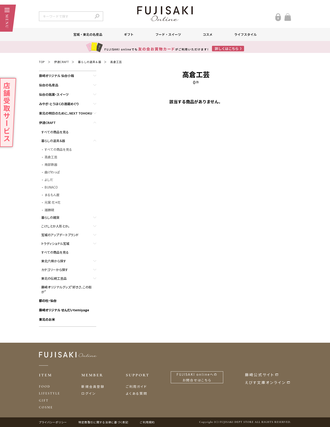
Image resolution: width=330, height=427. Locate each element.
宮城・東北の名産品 (87, 34)
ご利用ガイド (136, 386)
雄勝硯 (49, 210)
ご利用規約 (147, 422)
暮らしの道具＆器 (89, 62)
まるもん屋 (52, 194)
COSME (46, 407)
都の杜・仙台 (48, 300)
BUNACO (51, 187)
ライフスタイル (245, 34)
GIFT (44, 400)
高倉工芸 (116, 62)
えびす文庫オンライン (265, 382)
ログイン (88, 393)
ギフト (129, 34)
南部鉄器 (50, 164)
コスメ (207, 34)
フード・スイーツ (168, 34)
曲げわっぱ (52, 172)
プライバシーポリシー (53, 422)
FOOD (44, 387)
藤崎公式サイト (259, 374)
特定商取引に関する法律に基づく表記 (103, 422)
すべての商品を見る (55, 132)
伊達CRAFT (61, 62)
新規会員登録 (92, 386)
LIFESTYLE (49, 393)
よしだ (48, 179)
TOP (42, 62)
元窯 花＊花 (52, 202)
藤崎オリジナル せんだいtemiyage (64, 310)
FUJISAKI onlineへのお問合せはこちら (196, 377)
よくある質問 (136, 393)
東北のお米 (47, 319)
